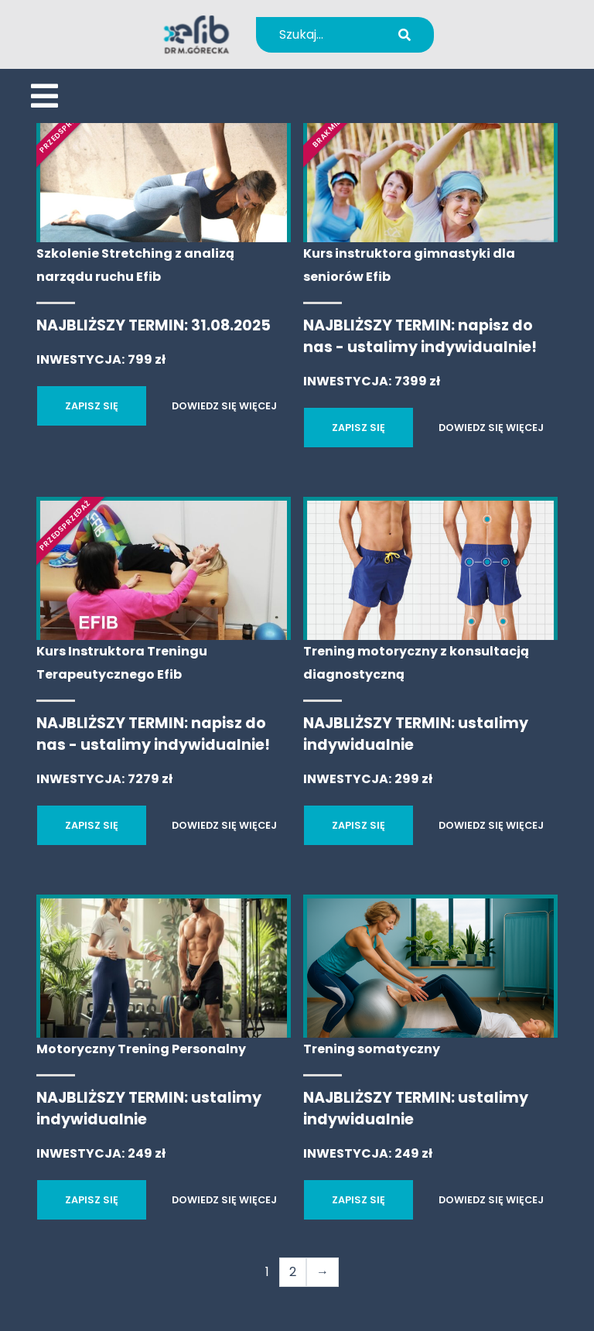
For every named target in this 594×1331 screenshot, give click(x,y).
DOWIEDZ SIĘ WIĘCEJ (224, 405)
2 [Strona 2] (292, 1272)
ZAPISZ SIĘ (91, 405)
